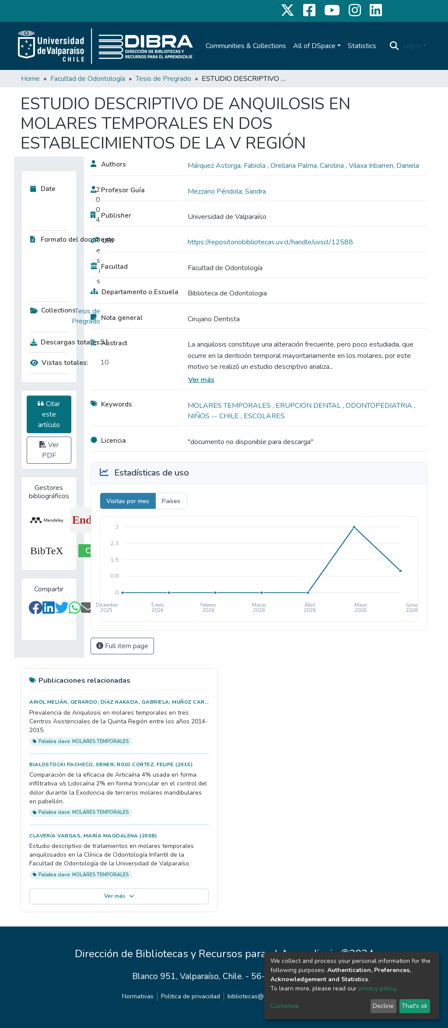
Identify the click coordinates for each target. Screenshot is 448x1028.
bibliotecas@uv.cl (252, 996)
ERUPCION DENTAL (309, 405)
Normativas (138, 996)
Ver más (201, 380)
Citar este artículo (49, 414)
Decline (383, 1006)
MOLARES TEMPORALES (230, 405)
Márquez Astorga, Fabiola (227, 165)
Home (30, 78)
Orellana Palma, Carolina (308, 165)
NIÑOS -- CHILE (214, 416)
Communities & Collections (246, 46)
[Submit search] (394, 46)
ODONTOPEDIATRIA (380, 405)
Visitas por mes (127, 501)
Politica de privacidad (190, 996)
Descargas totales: (63, 342)
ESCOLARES (264, 416)
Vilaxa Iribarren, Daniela (384, 165)
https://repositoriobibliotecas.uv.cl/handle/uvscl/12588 (270, 242)
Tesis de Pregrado (163, 78)
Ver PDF (49, 450)
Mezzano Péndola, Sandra (227, 191)
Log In (411, 46)
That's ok (414, 1006)
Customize (284, 1006)
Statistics (362, 46)
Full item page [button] (122, 646)
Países (171, 501)
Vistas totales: (59, 363)
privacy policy (377, 988)
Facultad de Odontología (87, 78)
